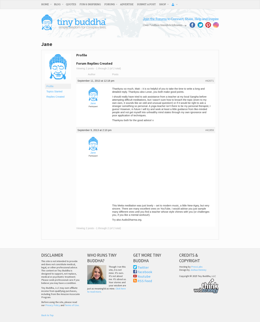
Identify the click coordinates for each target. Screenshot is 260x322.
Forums (109, 4)
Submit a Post (146, 4)
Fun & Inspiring (90, 4)
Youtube (144, 276)
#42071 (209, 80)
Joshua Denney (198, 269)
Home (45, 4)
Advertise (127, 4)
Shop (162, 4)
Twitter (143, 267)
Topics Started (54, 91)
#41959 (209, 130)
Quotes (71, 4)
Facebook (145, 272)
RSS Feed (145, 281)
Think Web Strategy (199, 285)
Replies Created (55, 96)
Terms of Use (72, 305)
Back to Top (47, 315)
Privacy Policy (52, 305)
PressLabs (197, 266)
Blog (57, 4)
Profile (50, 86)
